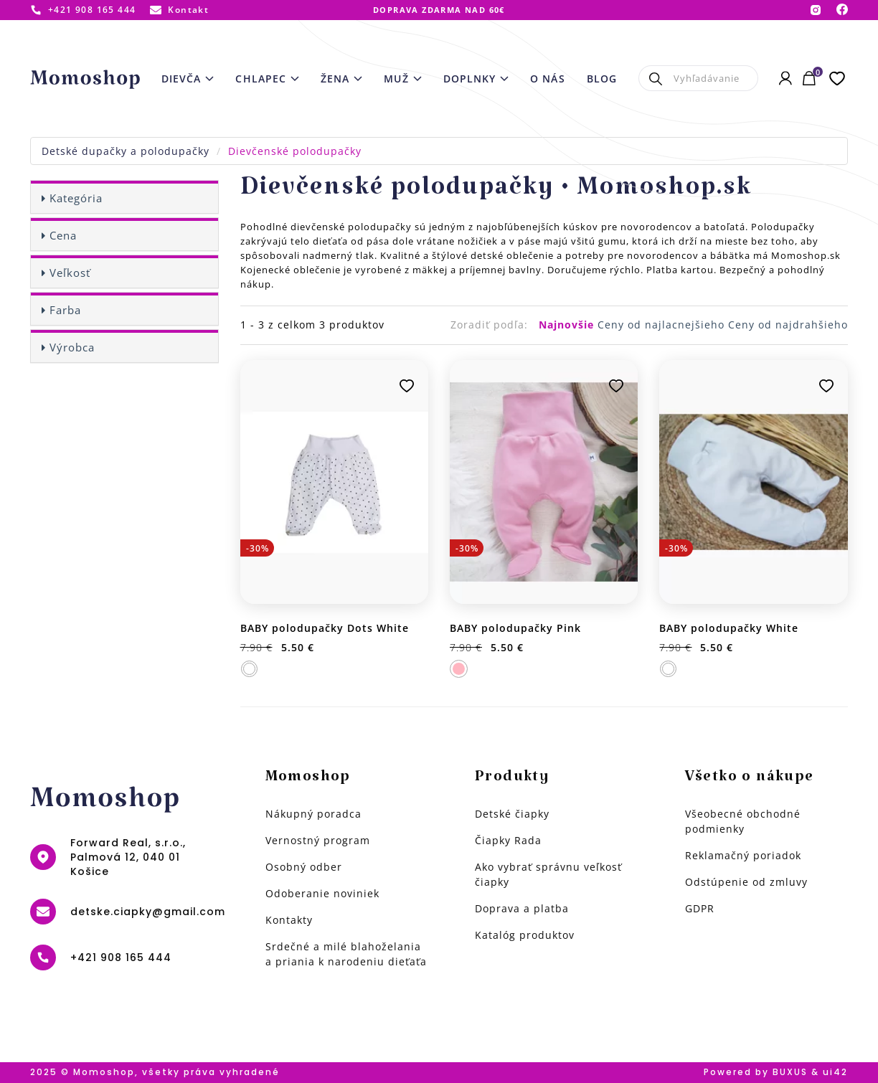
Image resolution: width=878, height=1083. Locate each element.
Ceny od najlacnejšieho (663, 324)
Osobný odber (303, 867)
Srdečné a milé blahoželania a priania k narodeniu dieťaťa (346, 954)
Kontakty (289, 920)
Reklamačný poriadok (743, 855)
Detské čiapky (512, 813)
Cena (63, 235)
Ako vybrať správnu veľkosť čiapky (548, 874)
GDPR (699, 908)
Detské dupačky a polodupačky (125, 151)
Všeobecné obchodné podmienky (743, 821)
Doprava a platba (522, 908)
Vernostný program (317, 840)
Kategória (76, 198)
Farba (65, 310)
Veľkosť (69, 272)
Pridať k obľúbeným (406, 385)
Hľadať (656, 78)
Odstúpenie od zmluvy (746, 882)
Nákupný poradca (313, 813)
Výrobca (72, 347)
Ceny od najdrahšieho (788, 324)
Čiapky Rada (508, 840)
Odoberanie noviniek (322, 893)
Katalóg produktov (525, 935)
